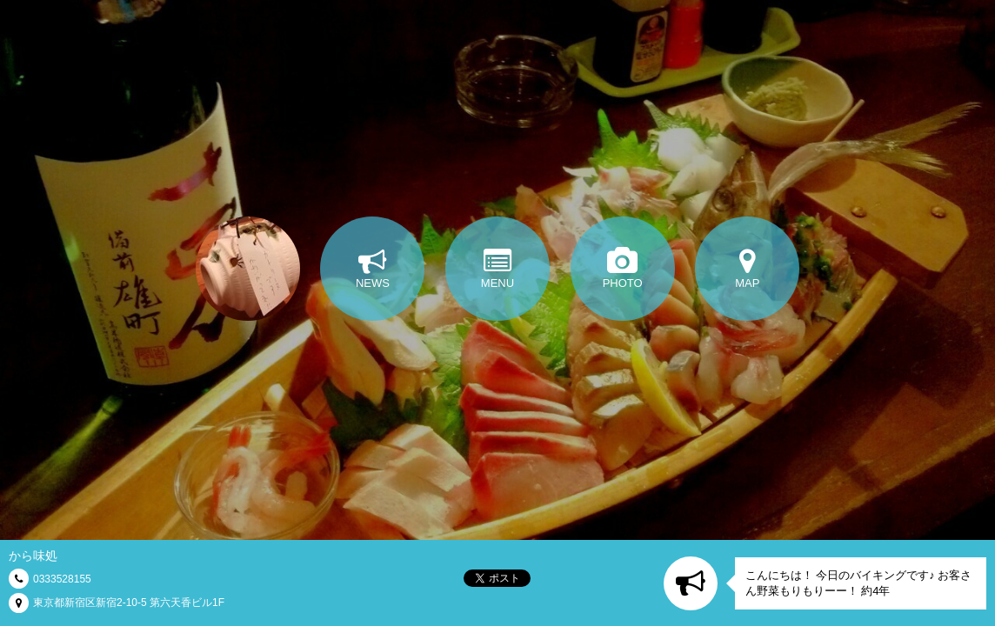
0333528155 (62, 579)
